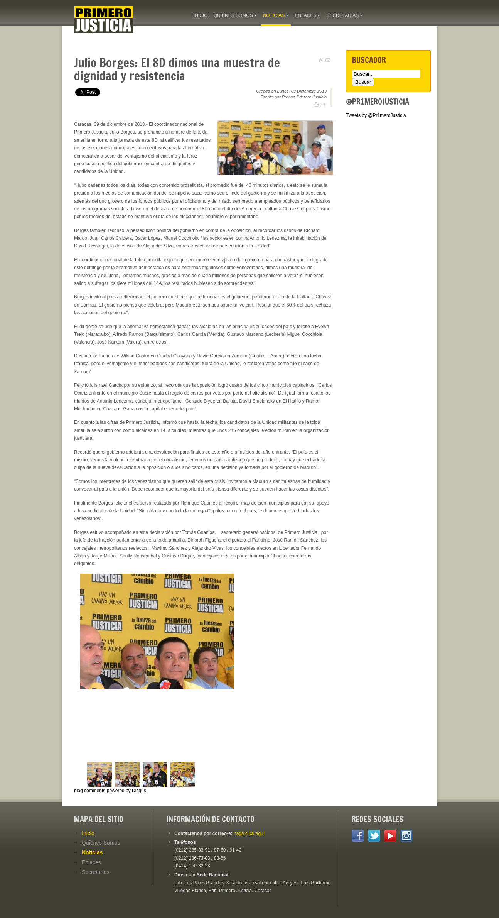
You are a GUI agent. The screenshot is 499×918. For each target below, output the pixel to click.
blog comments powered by (110, 790)
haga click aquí (249, 833)
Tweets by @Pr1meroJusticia (376, 115)
